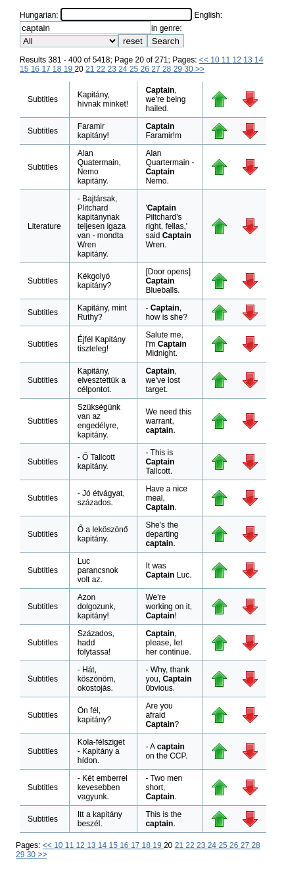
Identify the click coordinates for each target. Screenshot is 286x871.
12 (238, 59)
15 (25, 69)
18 (58, 69)
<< (204, 59)
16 (36, 69)
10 (216, 59)
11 (227, 59)
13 (248, 59)
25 (135, 69)
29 (179, 69)
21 (91, 69)
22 (102, 69)
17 (47, 69)
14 (258, 59)
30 (189, 69)
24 (124, 69)
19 (69, 69)
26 (146, 69)
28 (168, 69)
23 (113, 69)
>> (199, 69)
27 (156, 69)
